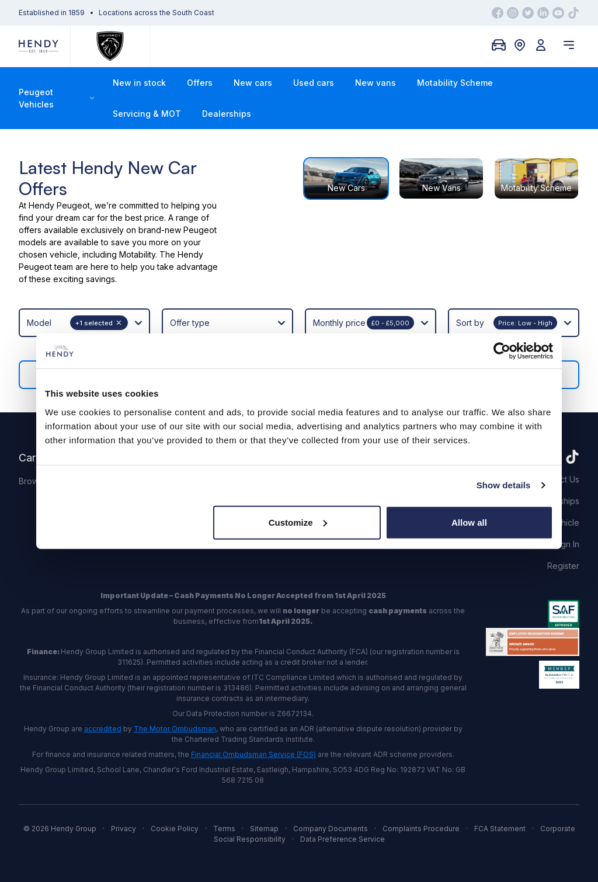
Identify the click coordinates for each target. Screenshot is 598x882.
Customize (298, 522)
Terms (224, 828)
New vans (375, 83)
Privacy (123, 828)
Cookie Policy (175, 828)
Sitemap (264, 828)
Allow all (469, 522)
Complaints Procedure (421, 828)
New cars (253, 83)
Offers (200, 83)
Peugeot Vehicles (56, 98)
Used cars (313, 83)
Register (563, 566)
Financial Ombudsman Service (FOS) (253, 754)
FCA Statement (500, 828)
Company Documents (330, 828)
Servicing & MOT (147, 114)
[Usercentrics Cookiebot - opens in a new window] (502, 351)
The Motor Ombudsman (175, 728)
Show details (504, 485)
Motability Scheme (455, 83)
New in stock (139, 83)
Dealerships (226, 114)
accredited (102, 728)
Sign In (566, 544)
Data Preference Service (342, 839)
